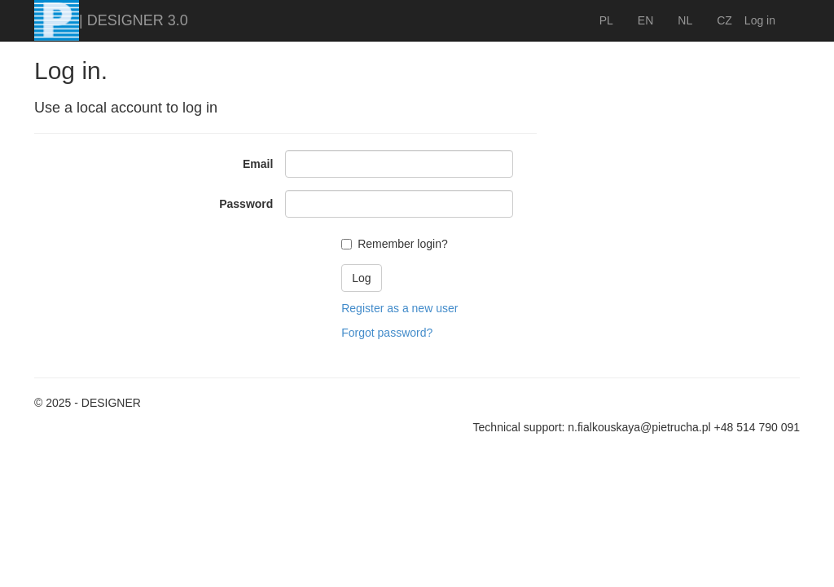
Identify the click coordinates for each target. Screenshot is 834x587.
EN (645, 20)
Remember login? (403, 243)
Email (258, 163)
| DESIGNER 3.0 (133, 20)
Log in (759, 20)
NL (685, 20)
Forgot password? (386, 332)
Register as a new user (399, 308)
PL (606, 20)
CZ (724, 20)
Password (246, 203)
